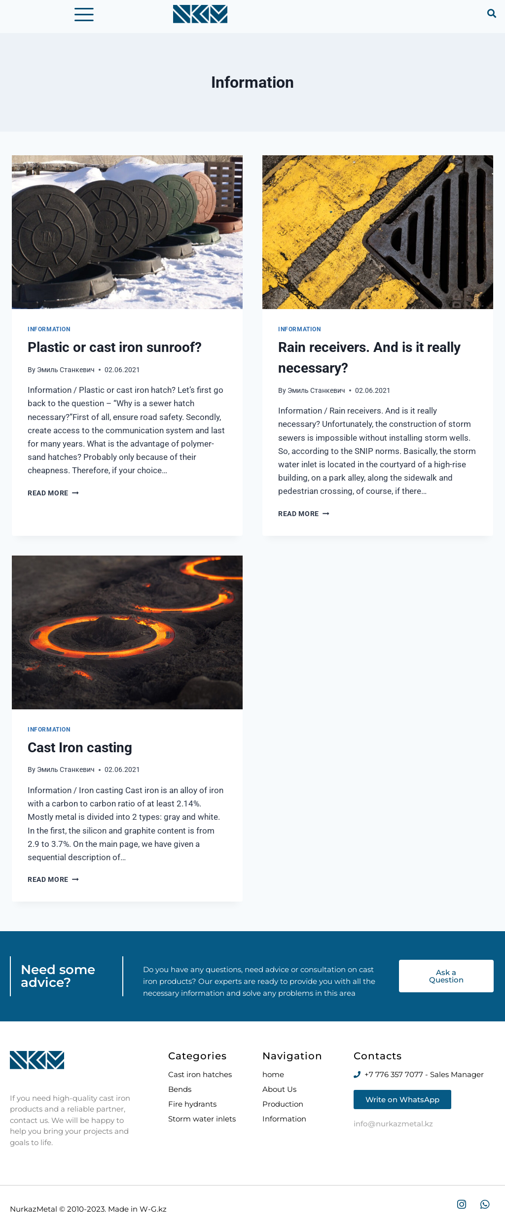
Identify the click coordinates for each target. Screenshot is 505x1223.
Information (49, 334)
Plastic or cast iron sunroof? (115, 353)
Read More (53, 498)
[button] (492, 13)
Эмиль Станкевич (66, 375)
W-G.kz (152, 1209)
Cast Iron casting (80, 753)
